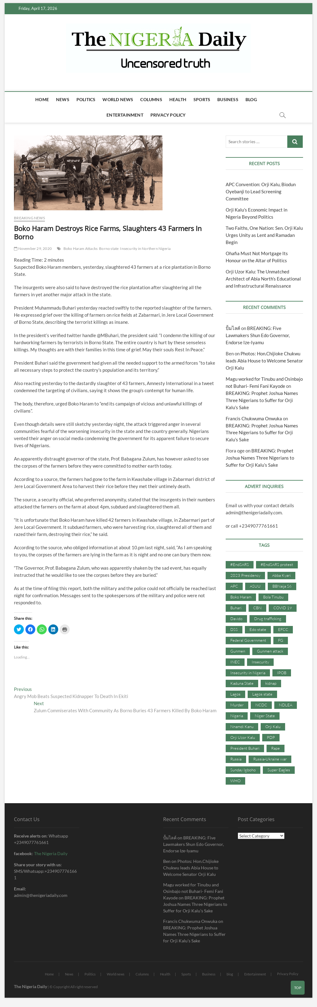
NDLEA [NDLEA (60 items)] (285, 704)
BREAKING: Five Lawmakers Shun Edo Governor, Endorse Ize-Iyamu (258, 335)
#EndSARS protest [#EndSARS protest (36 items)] (277, 564)
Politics (86, 99)
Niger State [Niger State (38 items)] (265, 715)
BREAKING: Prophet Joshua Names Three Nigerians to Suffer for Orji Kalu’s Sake (262, 400)
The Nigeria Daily (50, 853)
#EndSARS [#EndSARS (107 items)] (239, 564)
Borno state (109, 248)
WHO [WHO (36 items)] (235, 780)
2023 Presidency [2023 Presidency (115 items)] (245, 575)
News (62, 99)
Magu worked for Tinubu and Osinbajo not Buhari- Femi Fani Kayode (193, 891)
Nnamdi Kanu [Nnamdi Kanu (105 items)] (242, 726)
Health (177, 99)
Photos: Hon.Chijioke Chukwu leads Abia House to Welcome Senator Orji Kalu (264, 361)
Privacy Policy (168, 115)
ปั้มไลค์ (233, 328)
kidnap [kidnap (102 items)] (270, 683)
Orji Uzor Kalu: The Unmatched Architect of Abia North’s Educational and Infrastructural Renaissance (263, 279)
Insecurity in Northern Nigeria (145, 248)
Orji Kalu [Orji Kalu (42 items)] (272, 726)
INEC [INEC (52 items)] (235, 661)
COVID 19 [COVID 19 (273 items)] (282, 607)
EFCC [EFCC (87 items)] (283, 629)
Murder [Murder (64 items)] (237, 704)
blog (251, 99)
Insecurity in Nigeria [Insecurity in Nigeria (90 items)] (247, 672)
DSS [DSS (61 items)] (234, 629)
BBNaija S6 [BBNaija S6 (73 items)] (282, 586)
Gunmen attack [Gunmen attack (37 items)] (270, 651)
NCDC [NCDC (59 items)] (261, 704)
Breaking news (29, 218)
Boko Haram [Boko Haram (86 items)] (240, 596)
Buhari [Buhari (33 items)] (235, 607)
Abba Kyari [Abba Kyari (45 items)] (281, 575)
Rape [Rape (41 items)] (275, 748)
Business (227, 99)
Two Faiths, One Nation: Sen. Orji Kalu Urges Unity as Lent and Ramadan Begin (264, 235)
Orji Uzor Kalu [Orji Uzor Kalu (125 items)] (242, 737)
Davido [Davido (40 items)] (236, 618)
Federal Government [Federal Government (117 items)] (248, 640)
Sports (201, 99)
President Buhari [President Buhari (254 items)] (244, 748)
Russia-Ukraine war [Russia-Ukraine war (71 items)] (270, 758)
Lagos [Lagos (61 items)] (235, 694)
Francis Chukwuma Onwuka (254, 418)
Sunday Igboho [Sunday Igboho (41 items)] (243, 769)
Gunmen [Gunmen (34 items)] (237, 651)
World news (117, 99)
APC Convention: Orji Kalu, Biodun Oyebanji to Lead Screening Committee (261, 191)
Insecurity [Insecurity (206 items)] (260, 661)
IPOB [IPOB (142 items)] (281, 672)
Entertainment (124, 115)
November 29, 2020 (33, 248)
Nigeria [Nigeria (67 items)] (236, 715)
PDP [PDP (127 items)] (271, 737)
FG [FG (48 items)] (280, 640)
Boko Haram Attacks (80, 248)
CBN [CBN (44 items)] (257, 607)
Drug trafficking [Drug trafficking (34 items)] (267, 618)
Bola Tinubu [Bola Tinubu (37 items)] (273, 596)
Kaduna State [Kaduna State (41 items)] (242, 683)
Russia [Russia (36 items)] (235, 758)
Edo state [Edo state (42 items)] (258, 629)
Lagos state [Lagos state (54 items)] (262, 694)
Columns (151, 99)
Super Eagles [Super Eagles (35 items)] (278, 769)
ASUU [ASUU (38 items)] (255, 586)
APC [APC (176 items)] (234, 586)
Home (42, 99)
